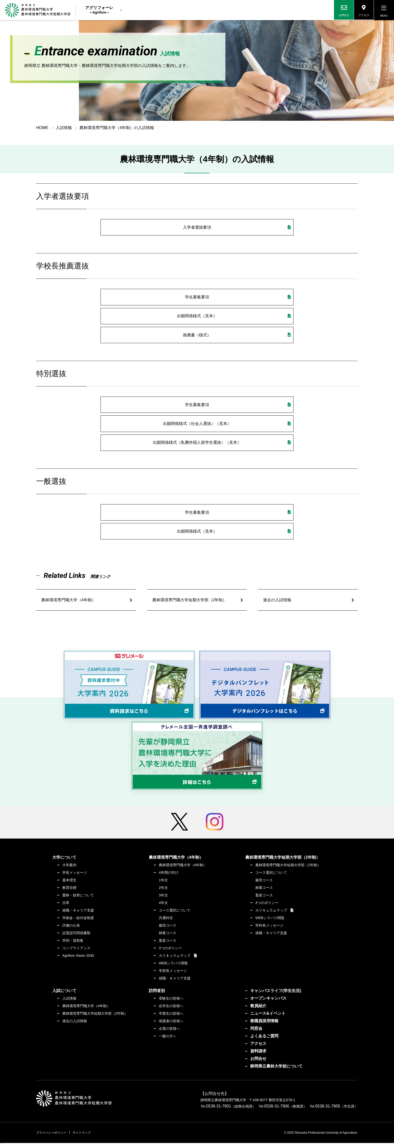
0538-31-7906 (276, 1108)
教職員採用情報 (264, 1023)
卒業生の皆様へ (171, 1015)
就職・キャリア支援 (78, 912)
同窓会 (256, 1030)
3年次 (163, 897)
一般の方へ (167, 1038)
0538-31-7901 (218, 1108)
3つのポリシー (170, 950)
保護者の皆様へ (171, 1023)
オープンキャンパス (268, 1000)
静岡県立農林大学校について (276, 1068)
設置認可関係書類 (76, 935)
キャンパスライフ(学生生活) (275, 993)
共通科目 (166, 920)
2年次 (163, 890)
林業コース (167, 935)
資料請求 (258, 1053)
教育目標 (69, 890)
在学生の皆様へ (171, 1008)
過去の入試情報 (277, 602)
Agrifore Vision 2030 (78, 958)
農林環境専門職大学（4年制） (68, 602)
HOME (42, 128)
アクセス (258, 1045)
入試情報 (64, 128)
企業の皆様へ (169, 1031)
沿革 (65, 905)
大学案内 (69, 867)
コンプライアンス (76, 950)
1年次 (163, 882)
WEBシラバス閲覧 (173, 965)
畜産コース (167, 942)
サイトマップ (82, 1134)
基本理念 (69, 882)
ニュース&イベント (267, 1015)
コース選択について (174, 912)
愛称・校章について (78, 897)
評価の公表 (71, 927)
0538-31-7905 (327, 1108)
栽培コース (167, 927)
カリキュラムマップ (174, 958)
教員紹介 (258, 1008)
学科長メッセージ (269, 927)
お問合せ (258, 1060)
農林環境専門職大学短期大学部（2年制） (189, 602)
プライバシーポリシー (51, 1134)
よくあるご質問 (264, 1038)
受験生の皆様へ (171, 1000)
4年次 (163, 905)
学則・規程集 (72, 942)
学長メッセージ (74, 875)
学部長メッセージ (173, 973)
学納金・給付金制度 (78, 920)
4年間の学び (168, 875)
